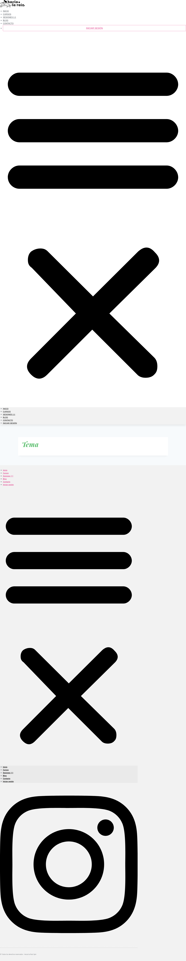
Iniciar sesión (94, 28)
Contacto (8, 23)
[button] (93, 220)
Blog (5, 417)
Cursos (7, 411)
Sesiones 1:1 (9, 17)
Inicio (5, 409)
